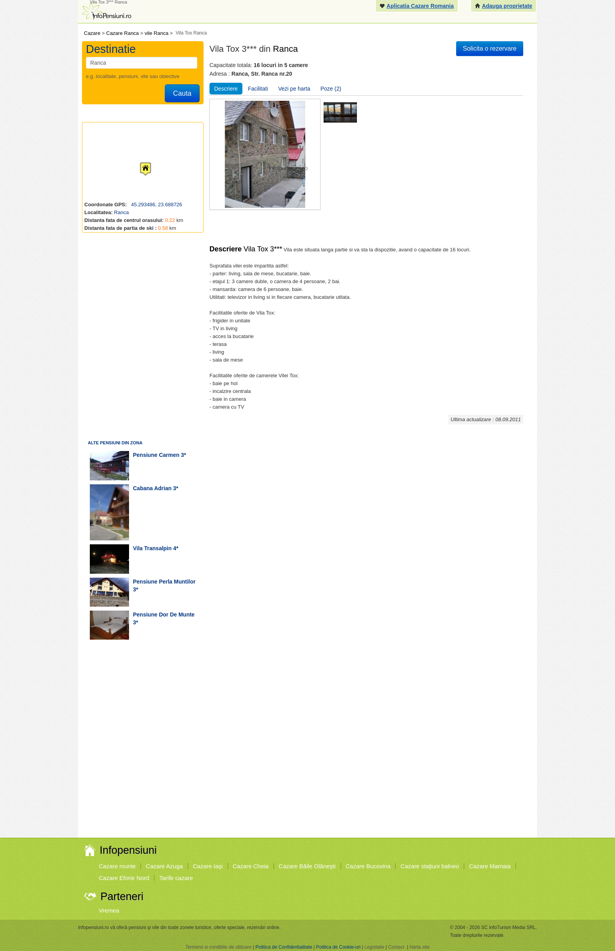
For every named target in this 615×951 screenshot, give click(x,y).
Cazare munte (117, 866)
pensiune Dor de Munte (164, 614)
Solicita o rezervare (490, 48)
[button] (139, 161)
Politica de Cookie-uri (338, 947)
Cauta (182, 93)
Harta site (419, 947)
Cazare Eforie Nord (124, 878)
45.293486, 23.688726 (156, 204)
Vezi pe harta (294, 88)
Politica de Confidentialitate (283, 947)
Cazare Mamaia (490, 866)
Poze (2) (330, 88)
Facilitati (258, 88)
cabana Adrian (152, 488)
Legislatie (374, 947)
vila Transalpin (152, 548)
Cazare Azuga (164, 866)
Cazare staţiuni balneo (429, 866)
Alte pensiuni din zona (115, 442)
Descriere (226, 88)
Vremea (109, 910)
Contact (396, 947)
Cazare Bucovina (368, 866)
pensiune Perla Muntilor (164, 581)
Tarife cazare (176, 878)
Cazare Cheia (251, 866)
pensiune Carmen (156, 455)
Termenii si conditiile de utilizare (219, 947)
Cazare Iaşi (208, 866)
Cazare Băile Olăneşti (307, 866)
